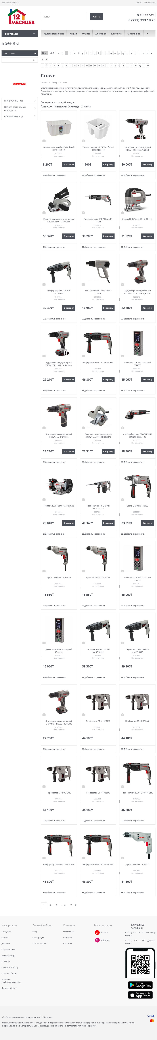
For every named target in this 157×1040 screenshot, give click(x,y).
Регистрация (149, 2)
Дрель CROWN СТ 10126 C (137, 864)
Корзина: (147, 14)
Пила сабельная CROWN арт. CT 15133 (98, 220)
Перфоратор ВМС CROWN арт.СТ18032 (58, 292)
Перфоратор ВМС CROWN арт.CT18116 (98, 507)
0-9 (52, 53)
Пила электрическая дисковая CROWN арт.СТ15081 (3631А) (98, 435)
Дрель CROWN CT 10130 (137, 506)
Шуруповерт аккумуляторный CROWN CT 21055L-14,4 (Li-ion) (59, 364)
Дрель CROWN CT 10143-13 (59, 577)
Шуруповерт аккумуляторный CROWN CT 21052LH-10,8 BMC (137, 292)
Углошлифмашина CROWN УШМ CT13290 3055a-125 (137, 435)
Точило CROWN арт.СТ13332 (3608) (58, 506)
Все (44, 53)
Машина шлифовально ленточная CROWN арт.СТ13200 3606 (58, 220)
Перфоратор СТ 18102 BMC (98, 721)
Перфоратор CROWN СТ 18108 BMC (98, 362)
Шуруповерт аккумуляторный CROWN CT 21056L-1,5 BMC (137, 148)
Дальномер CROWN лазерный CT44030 (137, 364)
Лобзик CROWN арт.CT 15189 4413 (137, 219)
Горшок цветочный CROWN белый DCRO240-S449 (98, 148)
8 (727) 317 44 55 (135, 940)
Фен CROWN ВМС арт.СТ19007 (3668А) (98, 292)
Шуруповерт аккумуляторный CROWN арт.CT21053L (59, 435)
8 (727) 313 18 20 (134, 932)
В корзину (69, 164)
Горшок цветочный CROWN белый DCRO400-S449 (58, 148)
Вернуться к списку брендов (58, 102)
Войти (139, 2)
